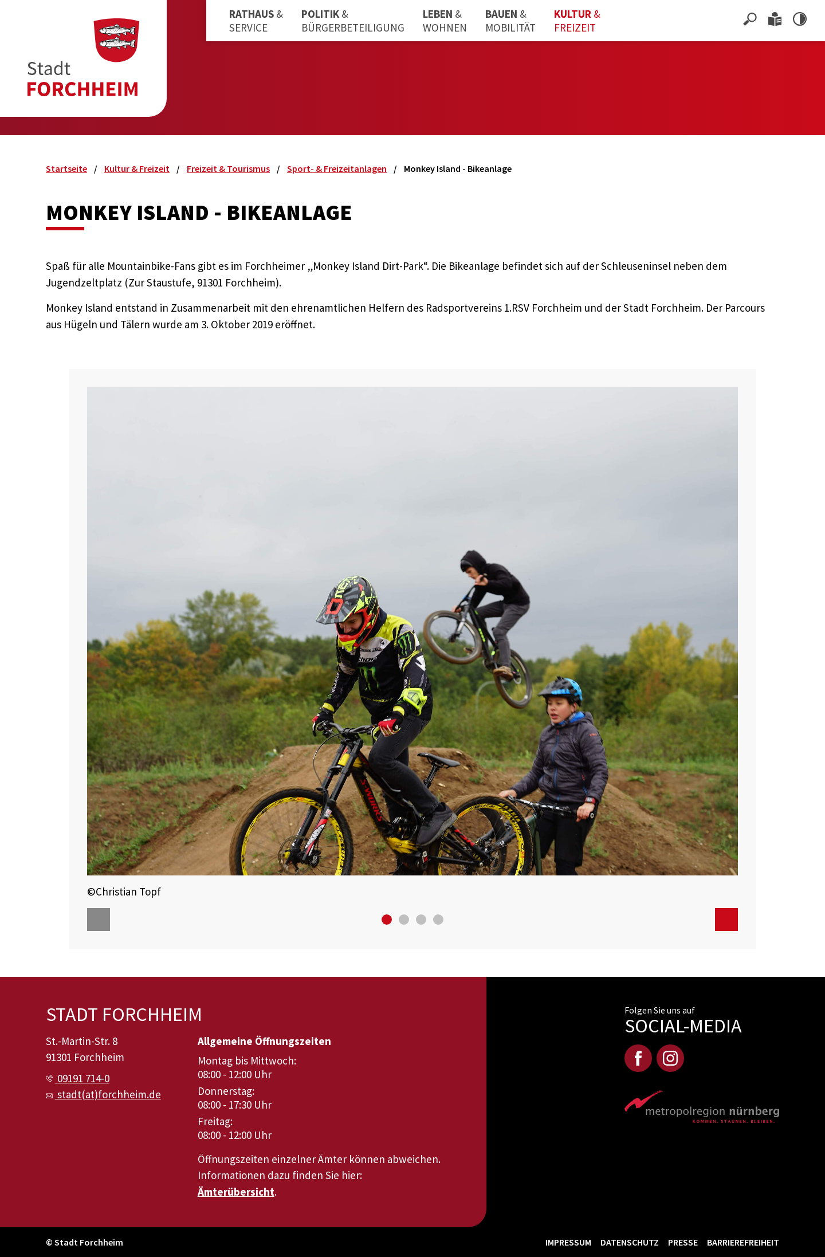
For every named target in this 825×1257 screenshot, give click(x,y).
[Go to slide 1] (387, 919)
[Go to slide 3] (421, 919)
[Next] (726, 919)
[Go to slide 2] (404, 919)
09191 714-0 (83, 1078)
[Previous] (98, 919)
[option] (412, 643)
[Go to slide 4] (438, 919)
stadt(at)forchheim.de (109, 1094)
